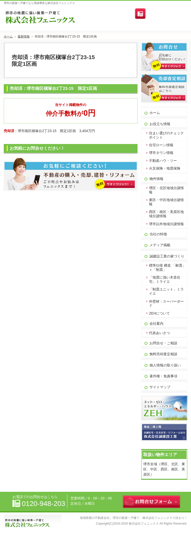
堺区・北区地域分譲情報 (166, 190)
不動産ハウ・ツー (163, 161)
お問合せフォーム (167, 14)
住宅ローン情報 (161, 145)
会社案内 (156, 323)
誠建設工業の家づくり (166, 256)
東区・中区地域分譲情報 (166, 202)
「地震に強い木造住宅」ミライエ (164, 279)
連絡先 (140, 13)
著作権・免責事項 (163, 376)
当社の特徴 (158, 234)
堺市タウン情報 (161, 153)
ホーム (154, 113)
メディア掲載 (159, 245)
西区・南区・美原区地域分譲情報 (166, 214)
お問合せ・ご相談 (163, 343)
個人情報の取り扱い (165, 365)
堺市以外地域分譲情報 (166, 224)
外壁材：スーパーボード (166, 303)
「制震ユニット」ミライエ (166, 291)
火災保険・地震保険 (164, 168)
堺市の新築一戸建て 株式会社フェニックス (142, 518)
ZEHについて (159, 313)
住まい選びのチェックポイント (166, 135)
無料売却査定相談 (163, 354)
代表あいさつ (159, 333)
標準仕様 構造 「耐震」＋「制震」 (167, 267)
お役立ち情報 (159, 124)
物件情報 (156, 179)
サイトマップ (159, 387)
